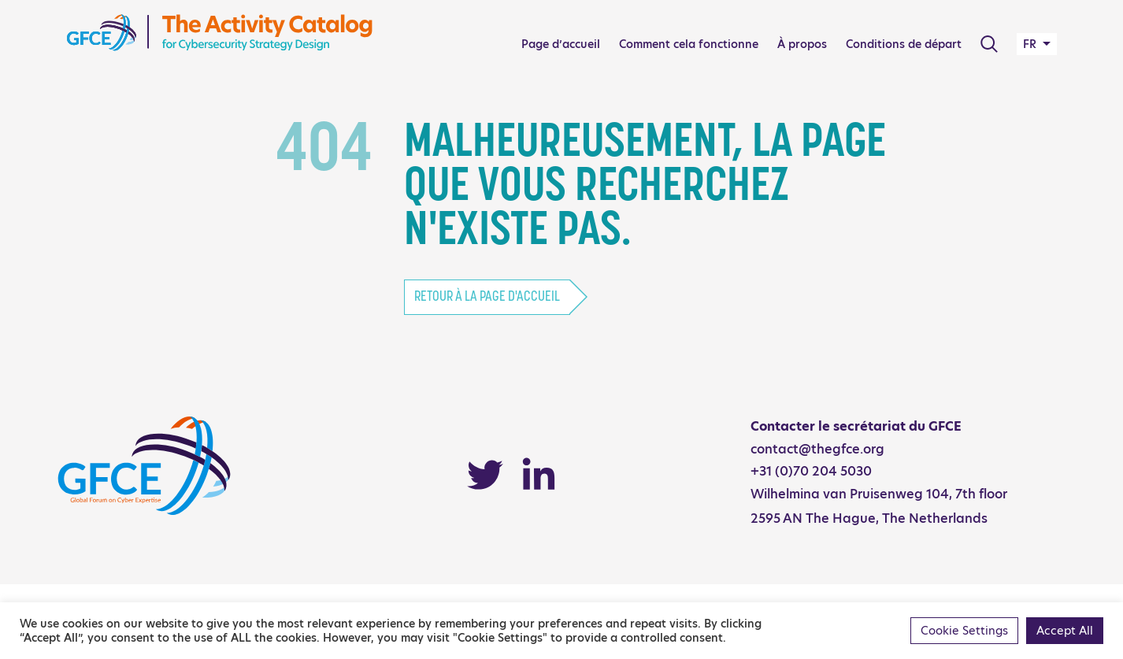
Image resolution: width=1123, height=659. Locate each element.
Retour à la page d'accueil (487, 297)
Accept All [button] (1064, 631)
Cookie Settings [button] (964, 631)
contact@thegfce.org (817, 449)
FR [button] (1031, 44)
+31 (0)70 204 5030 (811, 471)
